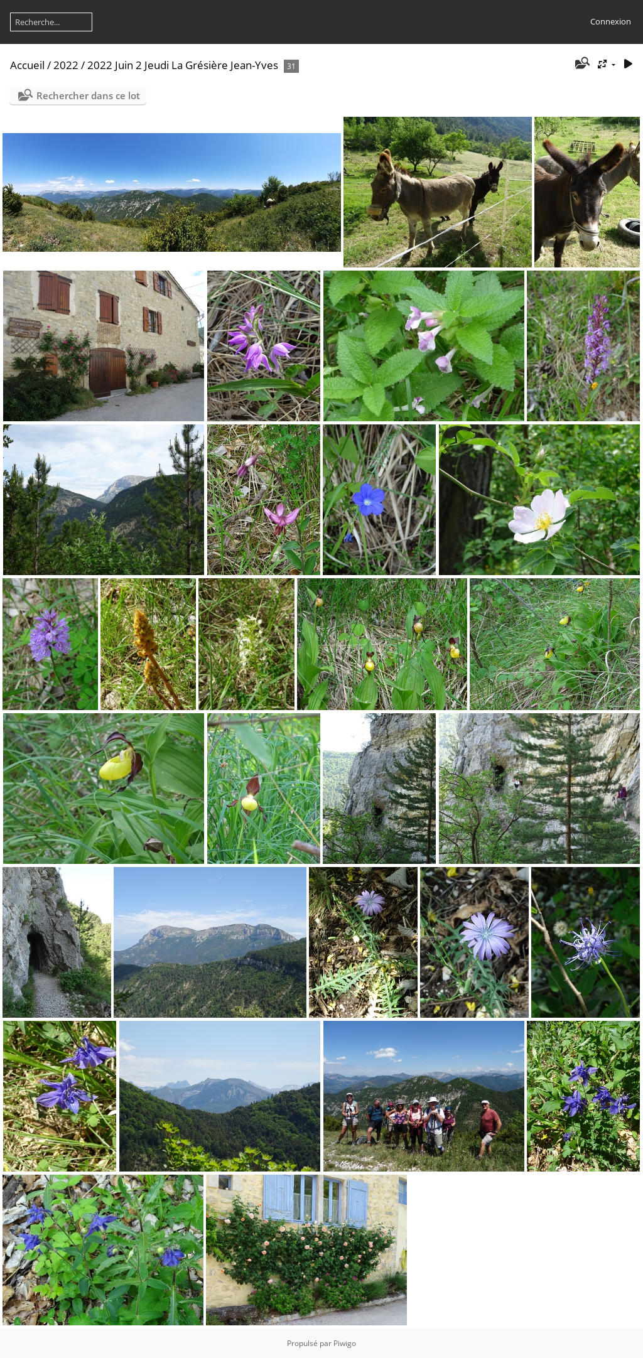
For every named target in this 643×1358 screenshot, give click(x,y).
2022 (65, 65)
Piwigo (344, 1343)
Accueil (27, 65)
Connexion (610, 21)
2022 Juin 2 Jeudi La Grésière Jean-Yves (182, 65)
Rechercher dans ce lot (88, 95)
